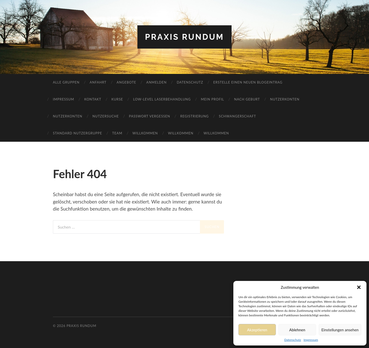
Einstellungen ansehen (340, 329)
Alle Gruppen (66, 82)
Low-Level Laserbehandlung (162, 99)
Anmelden (156, 82)
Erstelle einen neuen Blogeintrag (247, 82)
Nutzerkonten (284, 99)
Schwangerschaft (237, 116)
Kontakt (92, 99)
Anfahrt (98, 82)
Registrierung (194, 116)
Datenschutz (292, 340)
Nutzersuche (105, 116)
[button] (358, 287)
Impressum (310, 340)
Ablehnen (297, 329)
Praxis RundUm (184, 37)
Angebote (126, 82)
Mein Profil (212, 99)
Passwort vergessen (149, 116)
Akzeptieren (257, 329)
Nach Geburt (247, 99)
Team (117, 133)
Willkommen (145, 133)
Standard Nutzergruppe (77, 133)
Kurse (117, 99)
